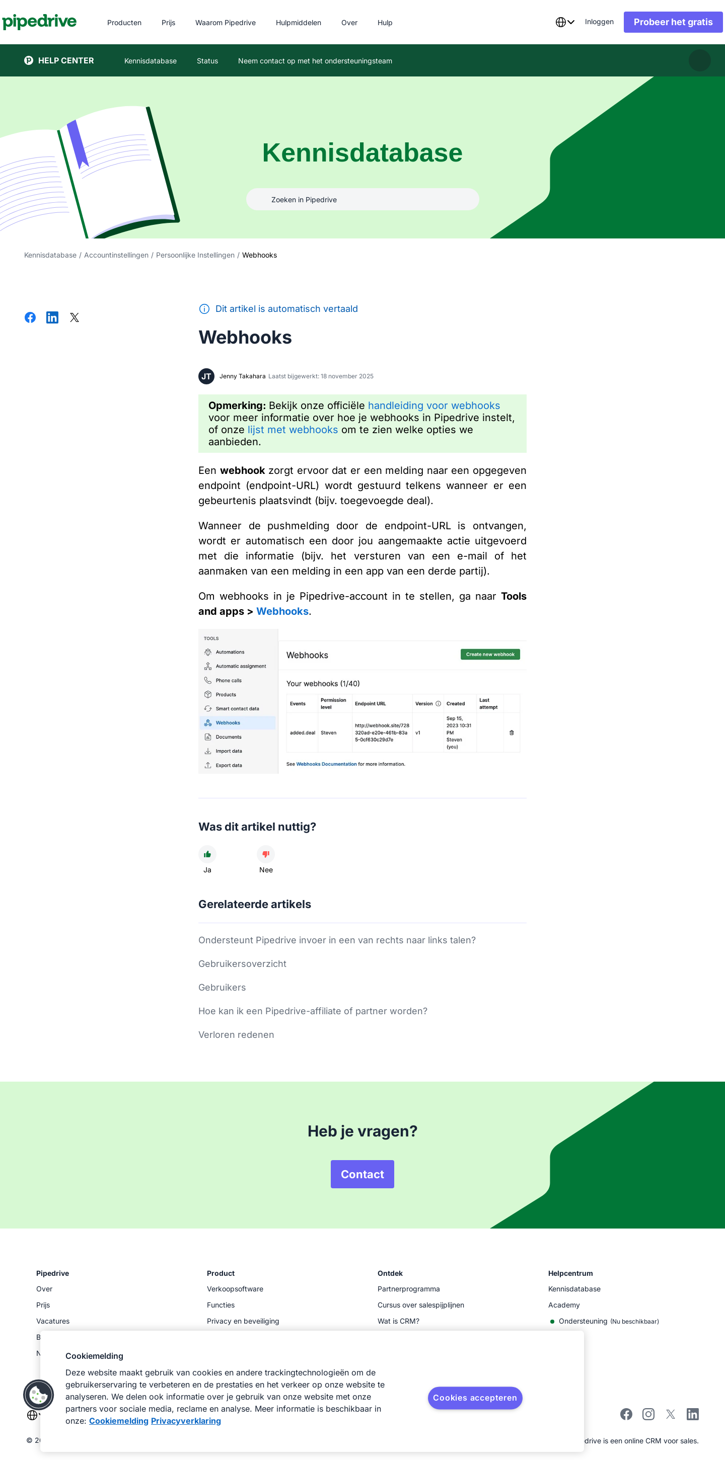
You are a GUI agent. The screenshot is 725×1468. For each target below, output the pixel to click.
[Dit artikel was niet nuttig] (266, 854)
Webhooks (282, 611)
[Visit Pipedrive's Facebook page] (626, 1417)
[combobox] (543, 22)
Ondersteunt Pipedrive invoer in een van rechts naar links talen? (337, 940)
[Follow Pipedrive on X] (671, 1417)
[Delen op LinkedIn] (52, 318)
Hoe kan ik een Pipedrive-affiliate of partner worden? (312, 1011)
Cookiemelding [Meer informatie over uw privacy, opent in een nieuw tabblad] (119, 1421)
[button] (39, 1395)
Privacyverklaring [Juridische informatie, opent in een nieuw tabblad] (186, 1421)
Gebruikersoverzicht (242, 963)
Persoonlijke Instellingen (195, 255)
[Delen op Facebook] (30, 318)
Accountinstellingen (116, 255)
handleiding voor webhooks (434, 405)
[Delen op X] (74, 318)
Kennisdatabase (50, 255)
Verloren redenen (236, 1034)
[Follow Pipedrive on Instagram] (648, 1417)
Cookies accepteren (475, 1398)
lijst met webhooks (293, 430)
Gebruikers (222, 987)
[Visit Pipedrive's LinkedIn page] (693, 1415)
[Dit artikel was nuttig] (207, 854)
